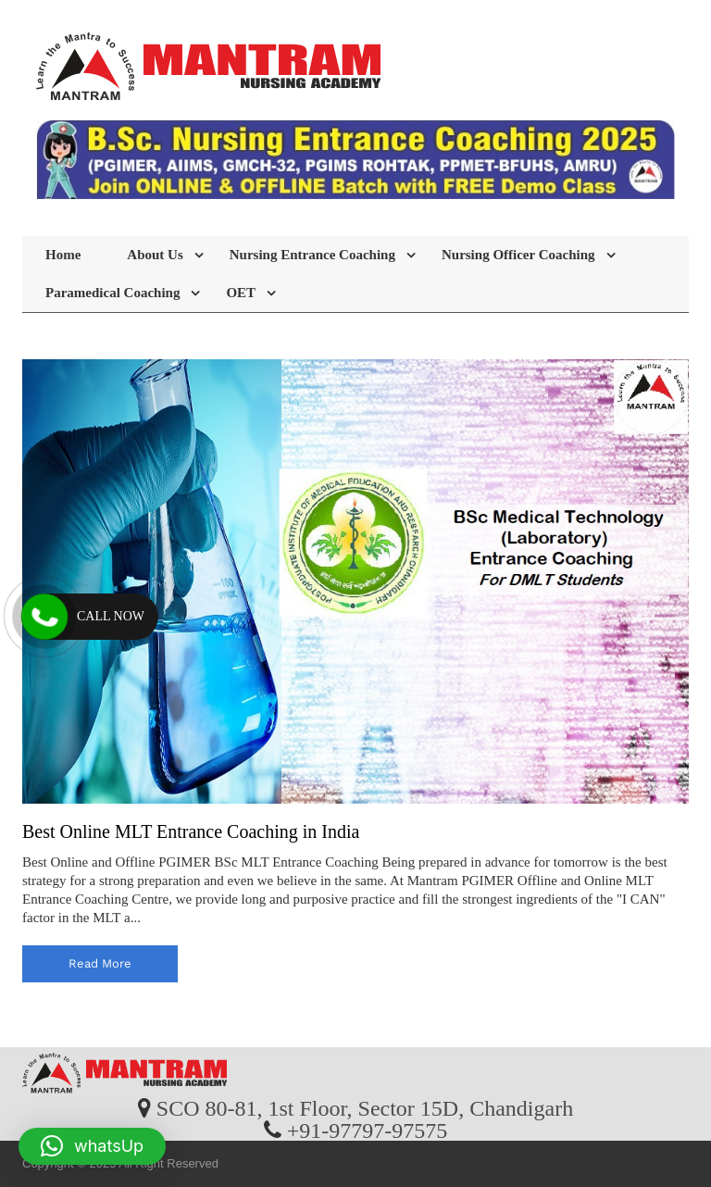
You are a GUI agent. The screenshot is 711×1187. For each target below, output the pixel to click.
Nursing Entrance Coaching (312, 254)
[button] (92, 1146)
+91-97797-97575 (367, 1129)
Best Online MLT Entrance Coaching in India (190, 831)
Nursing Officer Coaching (518, 254)
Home (63, 254)
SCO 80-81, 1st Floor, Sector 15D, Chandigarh (364, 1107)
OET (241, 292)
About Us (154, 254)
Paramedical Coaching (112, 292)
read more (100, 963)
